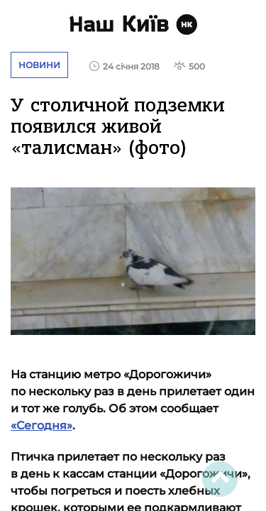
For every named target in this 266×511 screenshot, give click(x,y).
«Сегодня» (41, 425)
